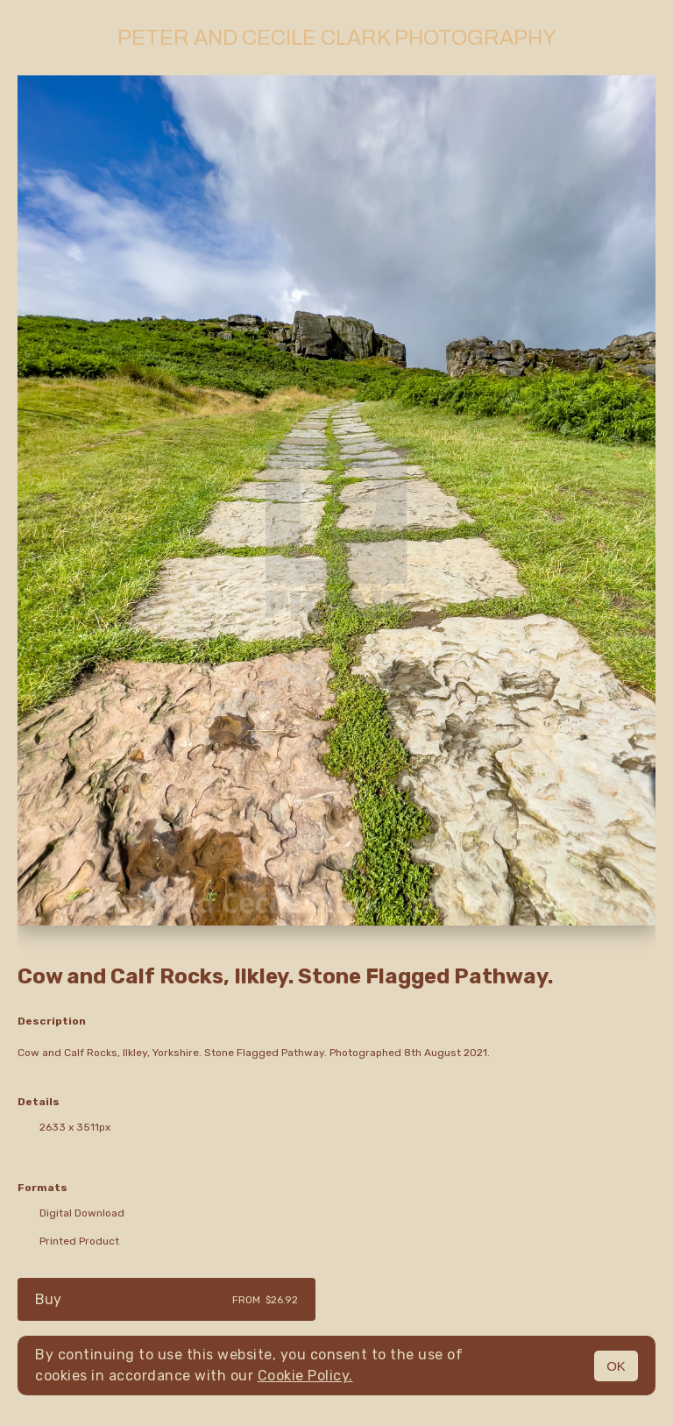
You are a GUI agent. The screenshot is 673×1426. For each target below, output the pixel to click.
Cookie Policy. (305, 1375)
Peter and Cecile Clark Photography (336, 37)
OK (616, 1366)
